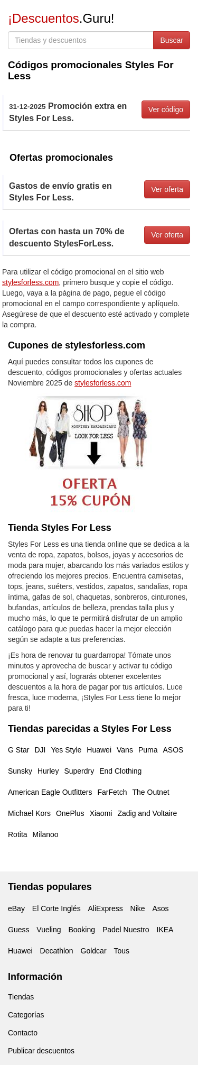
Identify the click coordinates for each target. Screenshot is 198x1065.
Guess (18, 929)
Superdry (79, 771)
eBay (16, 908)
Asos (160, 908)
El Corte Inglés (56, 908)
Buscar (171, 40)
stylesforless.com (30, 282)
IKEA (165, 929)
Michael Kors (29, 813)
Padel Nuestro (125, 929)
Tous (121, 951)
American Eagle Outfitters (50, 792)
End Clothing (120, 771)
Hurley (48, 771)
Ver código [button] (165, 109)
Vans (125, 750)
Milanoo (46, 834)
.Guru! (61, 18)
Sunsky (20, 771)
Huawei (99, 750)
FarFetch (112, 792)
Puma (148, 750)
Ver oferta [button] (167, 189)
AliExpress (105, 908)
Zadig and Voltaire (147, 813)
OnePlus (70, 813)
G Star (18, 750)
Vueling (48, 929)
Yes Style (66, 750)
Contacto (22, 1033)
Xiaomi (101, 813)
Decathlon (56, 951)
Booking (81, 929)
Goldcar (94, 951)
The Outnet (151, 792)
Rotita (17, 834)
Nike (137, 908)
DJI (39, 750)
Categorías (26, 1015)
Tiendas (21, 997)
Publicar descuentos (41, 1050)
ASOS (173, 750)
